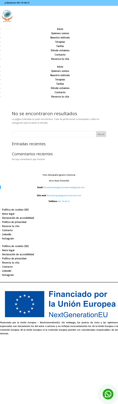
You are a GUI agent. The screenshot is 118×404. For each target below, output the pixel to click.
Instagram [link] (8, 238)
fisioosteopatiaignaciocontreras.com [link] (64, 195)
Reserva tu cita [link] (60, 58)
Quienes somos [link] (60, 33)
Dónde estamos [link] (60, 50)
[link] (63, 201)
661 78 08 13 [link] (23, 2)
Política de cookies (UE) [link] (15, 209)
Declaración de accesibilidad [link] (18, 217)
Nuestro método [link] (60, 37)
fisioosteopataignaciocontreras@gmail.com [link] (64, 187)
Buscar (101, 134)
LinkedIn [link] (6, 234)
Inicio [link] (60, 29)
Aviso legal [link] (8, 213)
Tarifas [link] (60, 46)
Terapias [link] (60, 41)
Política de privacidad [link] (14, 222)
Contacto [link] (60, 54)
